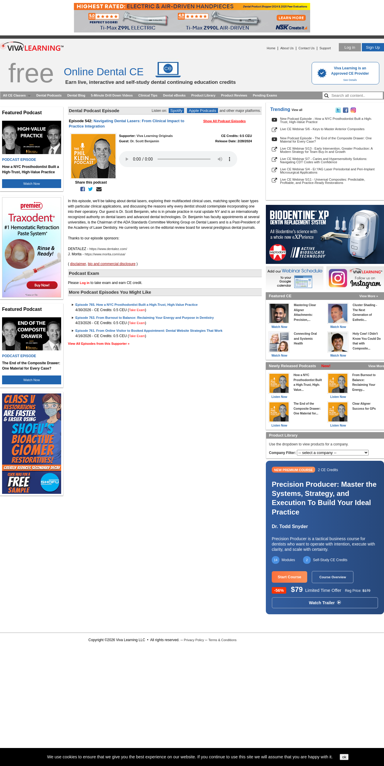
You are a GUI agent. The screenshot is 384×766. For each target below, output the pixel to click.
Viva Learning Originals (154, 136)
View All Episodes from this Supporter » (98, 343)
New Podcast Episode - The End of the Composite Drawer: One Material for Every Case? (326, 139)
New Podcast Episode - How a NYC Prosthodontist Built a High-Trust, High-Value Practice (326, 120)
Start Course (289, 577)
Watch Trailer (325, 602)
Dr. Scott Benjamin (144, 141)
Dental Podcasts (49, 95)
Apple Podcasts (202, 110)
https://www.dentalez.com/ (108, 249)
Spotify (176, 110)
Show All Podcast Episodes (224, 121)
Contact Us (307, 48)
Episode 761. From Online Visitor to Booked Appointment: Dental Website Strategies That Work (148, 330)
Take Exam (137, 310)
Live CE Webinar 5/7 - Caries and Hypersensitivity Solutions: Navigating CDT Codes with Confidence (323, 160)
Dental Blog (76, 95)
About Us (287, 48)
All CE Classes (14, 95)
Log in (349, 47)
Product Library (203, 95)
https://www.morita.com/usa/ (105, 254)
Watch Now (31, 183)
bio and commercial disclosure (111, 264)
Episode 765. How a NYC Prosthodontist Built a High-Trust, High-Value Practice (136, 304)
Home (271, 48)
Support (325, 48)
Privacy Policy (194, 640)
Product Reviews (234, 95)
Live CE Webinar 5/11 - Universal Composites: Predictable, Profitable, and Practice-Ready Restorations (322, 181)
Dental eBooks (174, 95)
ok (344, 757)
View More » (368, 296)
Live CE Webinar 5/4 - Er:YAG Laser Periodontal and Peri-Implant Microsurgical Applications (327, 170)
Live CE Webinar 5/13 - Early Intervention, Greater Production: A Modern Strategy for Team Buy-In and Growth (326, 150)
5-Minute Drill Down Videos (112, 95)
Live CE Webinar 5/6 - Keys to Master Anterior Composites (322, 129)
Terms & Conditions (222, 640)
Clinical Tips (147, 95)
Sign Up (373, 47)
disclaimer (78, 264)
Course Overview (332, 577)
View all (297, 110)
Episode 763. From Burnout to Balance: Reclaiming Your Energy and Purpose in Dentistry (144, 317)
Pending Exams (265, 95)
